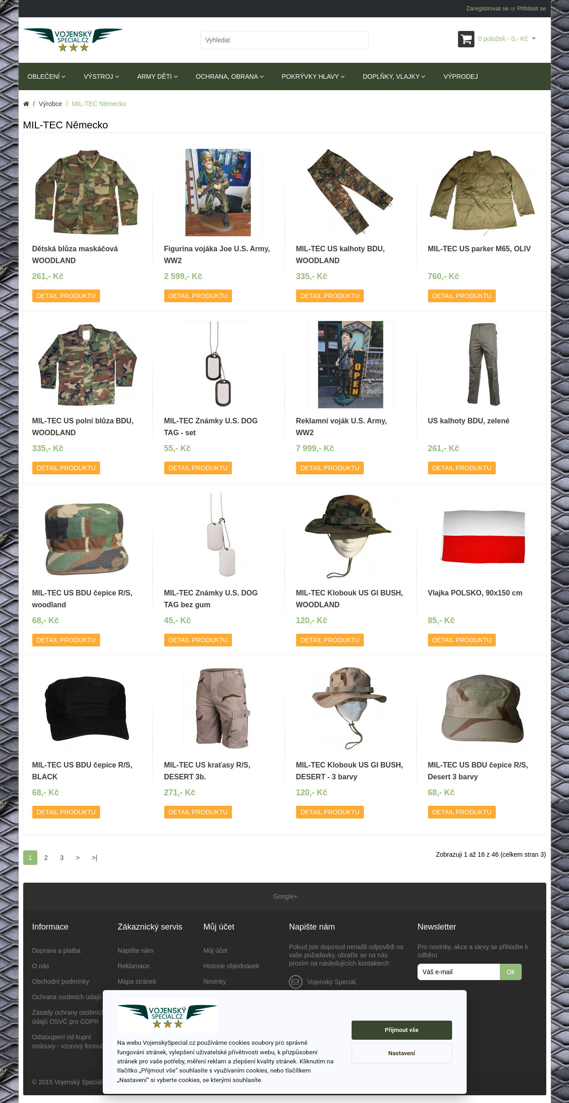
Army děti (157, 76)
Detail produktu (66, 296)
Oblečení (47, 76)
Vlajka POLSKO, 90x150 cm (475, 593)
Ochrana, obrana (230, 76)
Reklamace (134, 964)
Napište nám (136, 949)
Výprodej (460, 76)
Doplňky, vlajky (394, 76)
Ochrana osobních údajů (67, 995)
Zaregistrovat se (487, 8)
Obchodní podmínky (60, 980)
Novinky (214, 980)
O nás (40, 964)
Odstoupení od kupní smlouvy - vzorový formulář (70, 1040)
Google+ (284, 896)
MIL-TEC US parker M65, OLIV (479, 249)
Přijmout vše (401, 1030)
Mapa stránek (137, 980)
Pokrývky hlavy (313, 76)
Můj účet (215, 949)
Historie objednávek (231, 964)
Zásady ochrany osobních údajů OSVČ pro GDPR (68, 1015)
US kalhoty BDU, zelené (469, 421)
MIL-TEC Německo (99, 103)
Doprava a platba (56, 949)
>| (94, 857)
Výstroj (101, 76)
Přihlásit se (531, 8)
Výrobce (50, 103)
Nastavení (401, 1053)
